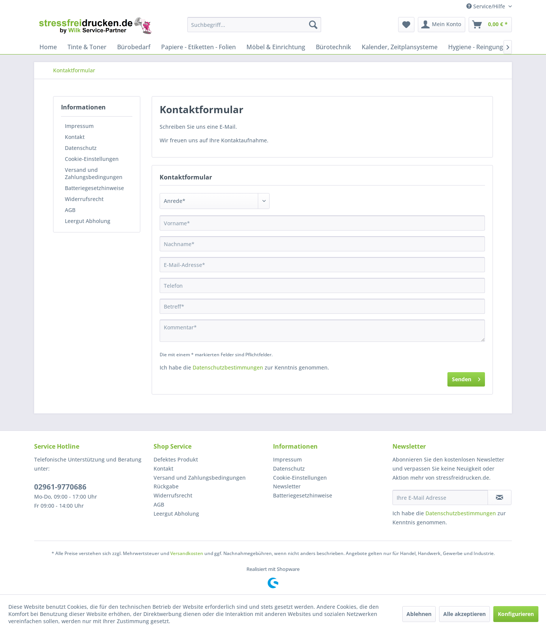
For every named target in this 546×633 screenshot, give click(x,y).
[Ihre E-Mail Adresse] (440, 497)
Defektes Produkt (176, 459)
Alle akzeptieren (464, 613)
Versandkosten (186, 553)
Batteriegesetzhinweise (94, 188)
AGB (70, 210)
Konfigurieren (516, 613)
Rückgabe (166, 486)
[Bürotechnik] (333, 47)
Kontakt (75, 136)
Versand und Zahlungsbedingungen (93, 173)
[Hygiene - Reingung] (475, 47)
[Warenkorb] (490, 24)
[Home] (48, 47)
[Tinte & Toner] (87, 47)
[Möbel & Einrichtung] (276, 47)
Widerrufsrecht (84, 199)
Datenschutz (81, 147)
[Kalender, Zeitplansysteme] (399, 47)
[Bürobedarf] (134, 47)
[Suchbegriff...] (254, 24)
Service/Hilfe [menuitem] (486, 6)
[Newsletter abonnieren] (499, 497)
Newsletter (287, 486)
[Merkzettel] (406, 24)
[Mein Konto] (441, 24)
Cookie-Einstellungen (92, 158)
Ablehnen (418, 613)
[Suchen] (313, 24)
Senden (466, 378)
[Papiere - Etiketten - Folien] (198, 47)
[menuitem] (254, 24)
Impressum (79, 125)
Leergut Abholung (87, 221)
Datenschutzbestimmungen (228, 367)
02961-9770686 (60, 487)
